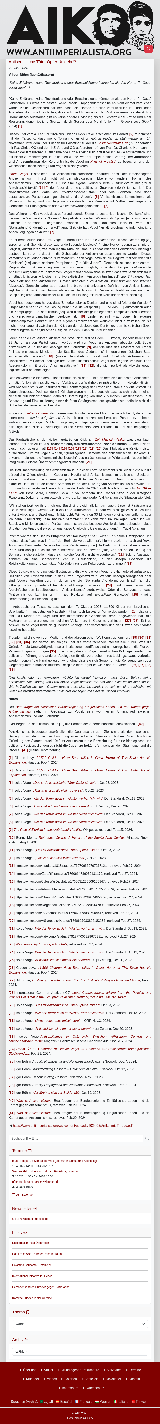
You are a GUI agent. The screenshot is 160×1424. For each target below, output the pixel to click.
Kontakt (134, 1379)
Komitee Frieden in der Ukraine (32, 1298)
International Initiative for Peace (32, 1276)
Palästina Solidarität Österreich (32, 1265)
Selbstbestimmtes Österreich (30, 1242)
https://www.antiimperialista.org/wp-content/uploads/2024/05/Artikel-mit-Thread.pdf (73, 1125)
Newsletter (113, 1379)
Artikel (48, 1370)
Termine (135, 1370)
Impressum (70, 1388)
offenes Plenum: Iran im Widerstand (35, 1181)
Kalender (32, 1379)
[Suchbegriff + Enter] (76, 1138)
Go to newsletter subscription (30, 1218)
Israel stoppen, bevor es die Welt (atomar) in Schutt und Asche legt (54, 1161)
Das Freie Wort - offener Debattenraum (37, 1254)
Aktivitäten (114, 1370)
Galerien (71, 1379)
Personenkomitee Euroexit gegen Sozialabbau (41, 1287)
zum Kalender (23, 1194)
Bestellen (91, 1379)
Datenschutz (95, 1388)
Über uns (29, 1370)
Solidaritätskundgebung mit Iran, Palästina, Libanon (45, 1171)
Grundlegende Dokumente (80, 1370)
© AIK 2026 (80, 1413)
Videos (52, 1379)
